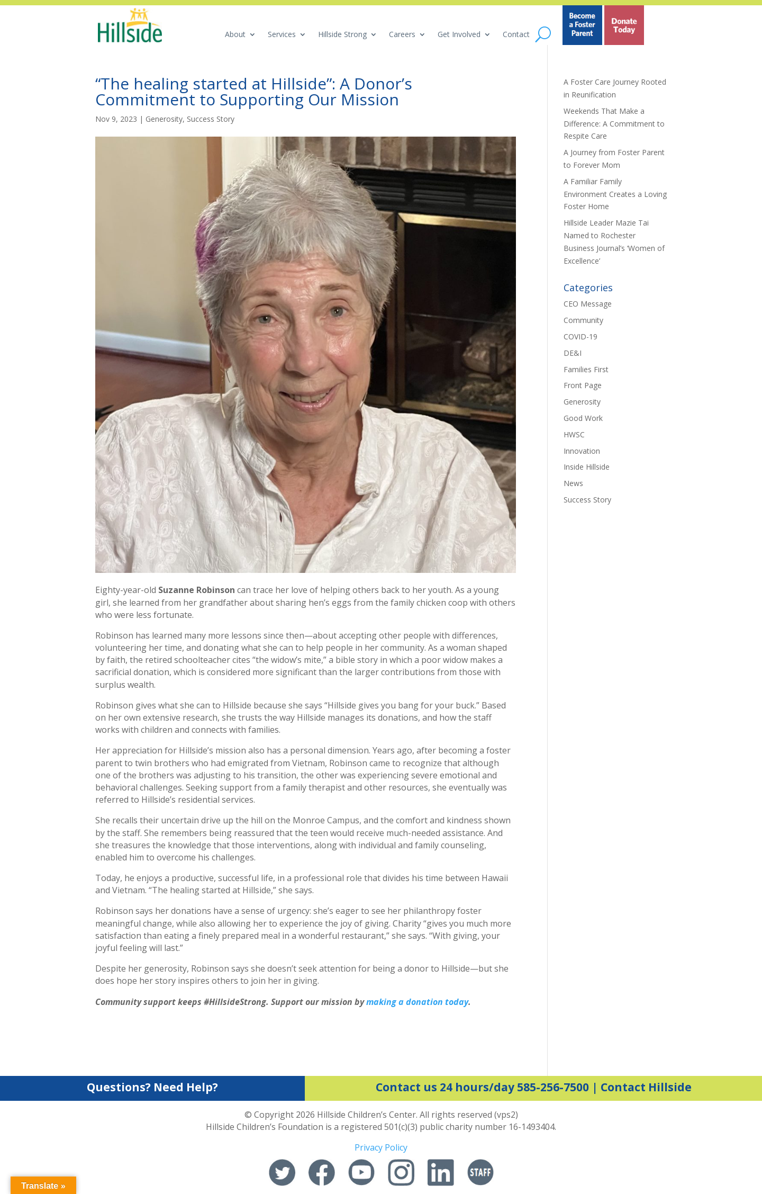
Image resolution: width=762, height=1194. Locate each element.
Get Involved (459, 35)
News (573, 483)
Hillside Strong (342, 35)
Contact (516, 35)
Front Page (583, 385)
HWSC (574, 434)
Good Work (583, 418)
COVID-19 (580, 336)
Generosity (164, 119)
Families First (586, 369)
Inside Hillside (587, 467)
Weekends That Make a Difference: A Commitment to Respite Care (614, 123)
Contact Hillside (646, 1087)
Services (282, 35)
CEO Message (588, 304)
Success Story (210, 119)
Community (583, 320)
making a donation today (417, 1002)
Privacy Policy (381, 1147)
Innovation (582, 451)
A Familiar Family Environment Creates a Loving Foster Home (615, 194)
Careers (402, 35)
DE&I (573, 353)
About (235, 35)
